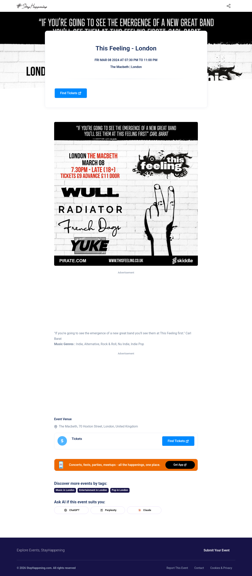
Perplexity (108, 510)
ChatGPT (71, 510)
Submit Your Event (217, 550)
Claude (144, 510)
